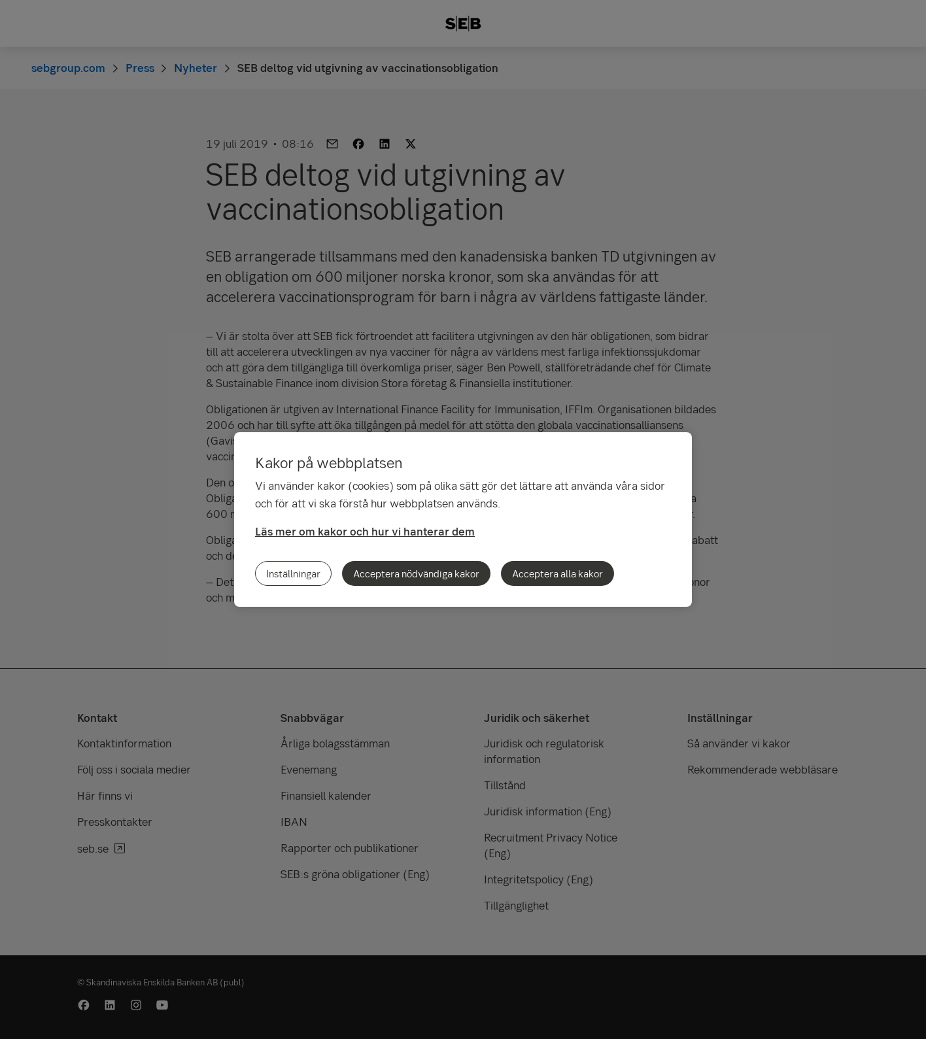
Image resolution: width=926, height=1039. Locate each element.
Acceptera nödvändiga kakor (416, 573)
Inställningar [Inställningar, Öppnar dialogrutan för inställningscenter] (293, 573)
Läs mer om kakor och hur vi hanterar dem (365, 531)
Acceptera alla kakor (557, 573)
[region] (463, 519)
